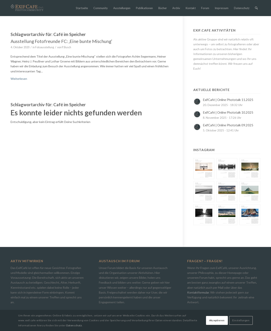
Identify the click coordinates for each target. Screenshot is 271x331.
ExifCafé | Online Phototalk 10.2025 (228, 112)
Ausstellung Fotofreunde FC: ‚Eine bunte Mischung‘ (61, 41)
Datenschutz (74, 325)
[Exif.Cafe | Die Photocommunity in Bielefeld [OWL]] (27, 7)
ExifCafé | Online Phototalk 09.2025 (228, 125)
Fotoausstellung (44, 47)
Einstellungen (241, 320)
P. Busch (66, 47)
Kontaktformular (198, 292)
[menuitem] (82, 8)
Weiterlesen (19, 78)
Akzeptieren (217, 320)
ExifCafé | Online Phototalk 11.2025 (228, 100)
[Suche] (256, 8)
